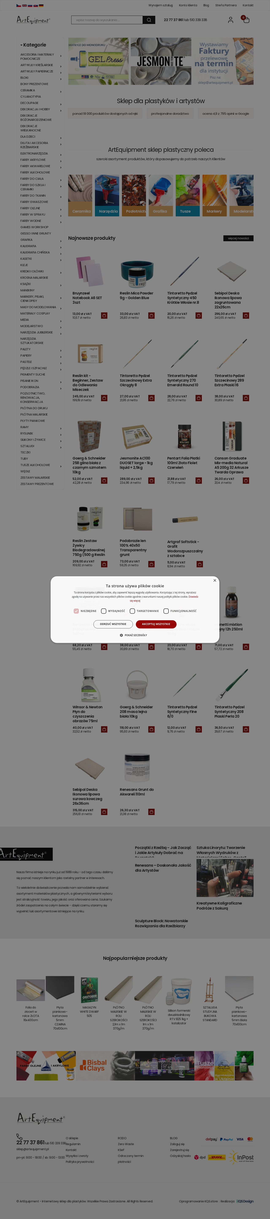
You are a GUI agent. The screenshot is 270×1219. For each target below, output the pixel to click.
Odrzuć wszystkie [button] (113, 624)
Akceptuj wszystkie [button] (156, 624)
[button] (135, 635)
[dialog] (135, 609)
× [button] (214, 580)
